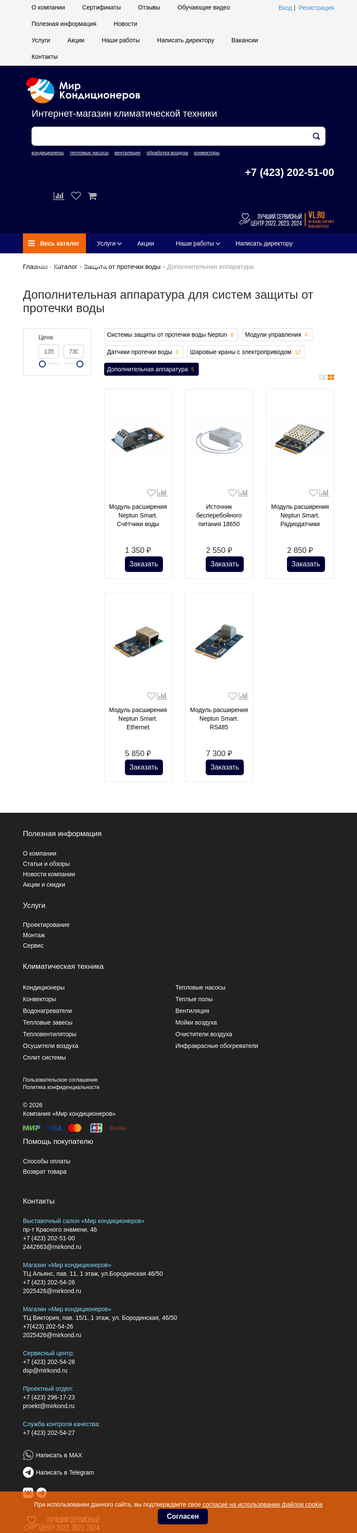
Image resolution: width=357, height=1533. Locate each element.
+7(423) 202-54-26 (48, 1326)
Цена (45, 337)
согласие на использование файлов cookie (263, 1504)
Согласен (183, 1516)
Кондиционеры (44, 987)
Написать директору (185, 40)
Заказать (144, 564)
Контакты (44, 56)
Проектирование (46, 924)
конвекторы (207, 152)
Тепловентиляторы (49, 1034)
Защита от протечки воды (122, 266)
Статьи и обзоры (46, 863)
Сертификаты (101, 7)
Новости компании (49, 874)
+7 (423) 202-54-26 (49, 1282)
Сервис (33, 945)
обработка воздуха (167, 152)
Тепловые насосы (200, 987)
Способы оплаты (46, 1161)
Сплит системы (44, 1057)
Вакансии (244, 40)
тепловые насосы (89, 152)
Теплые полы (194, 999)
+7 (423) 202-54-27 (49, 1432)
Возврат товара (45, 1171)
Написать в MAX (59, 1455)
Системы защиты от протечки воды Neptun (171, 335)
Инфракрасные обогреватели (216, 1045)
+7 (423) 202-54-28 (49, 1361)
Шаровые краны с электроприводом (246, 352)
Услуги (41, 40)
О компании (48, 7)
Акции (75, 40)
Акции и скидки (44, 884)
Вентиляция (192, 1010)
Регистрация (316, 7)
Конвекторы (39, 999)
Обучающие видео (204, 7)
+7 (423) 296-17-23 (49, 1397)
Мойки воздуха (196, 1022)
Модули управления (277, 335)
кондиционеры (48, 152)
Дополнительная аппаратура (151, 370)
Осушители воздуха (50, 1045)
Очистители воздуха (204, 1034)
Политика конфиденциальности (61, 1087)
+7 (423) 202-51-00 (289, 172)
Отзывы (149, 7)
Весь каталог (54, 243)
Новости (125, 23)
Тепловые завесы (48, 1022)
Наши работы (121, 40)
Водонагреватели (47, 1010)
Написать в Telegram (65, 1472)
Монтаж (34, 935)
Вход (285, 7)
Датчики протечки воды (143, 352)
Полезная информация (64, 23)
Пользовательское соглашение (60, 1080)
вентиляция (127, 152)
